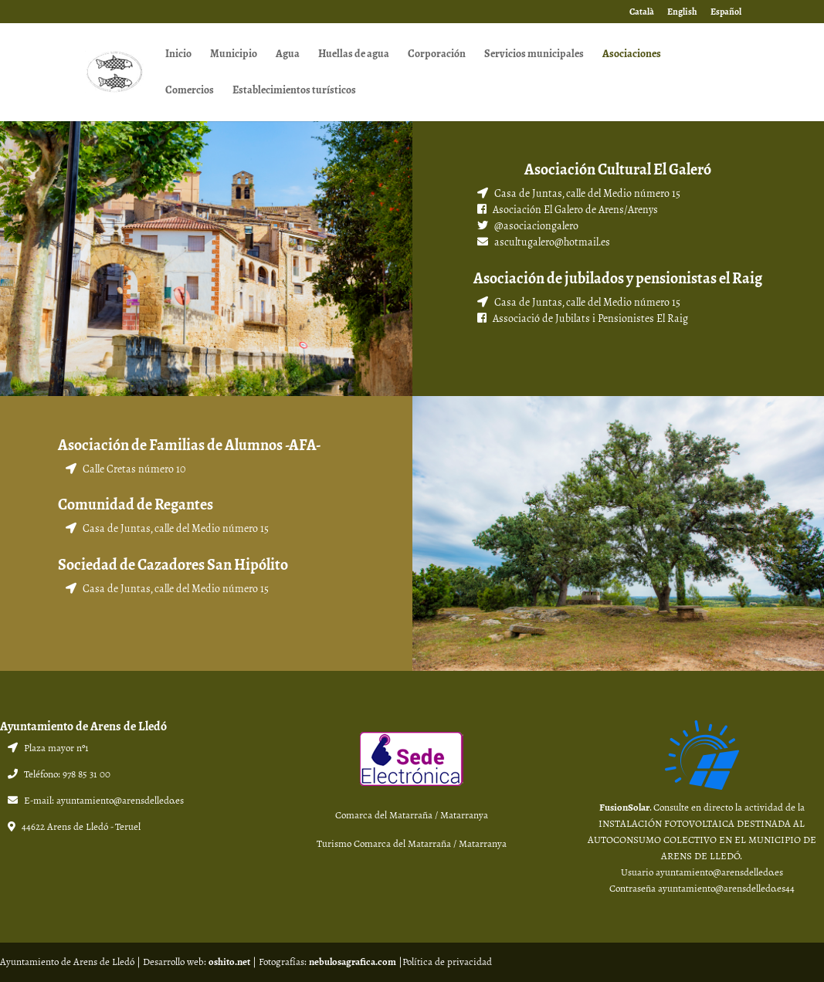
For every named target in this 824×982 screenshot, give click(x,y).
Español (725, 13)
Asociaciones (631, 55)
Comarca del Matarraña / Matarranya (411, 815)
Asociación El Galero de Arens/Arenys (574, 209)
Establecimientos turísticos (294, 91)
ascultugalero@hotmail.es (552, 242)
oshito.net (229, 962)
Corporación (437, 55)
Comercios (189, 91)
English (682, 13)
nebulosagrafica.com (352, 962)
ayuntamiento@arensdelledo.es (120, 800)
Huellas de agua (353, 55)
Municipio (233, 55)
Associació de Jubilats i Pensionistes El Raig (590, 318)
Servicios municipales (534, 55)
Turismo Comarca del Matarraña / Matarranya (412, 844)
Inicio (178, 55)
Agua (288, 55)
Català (641, 13)
